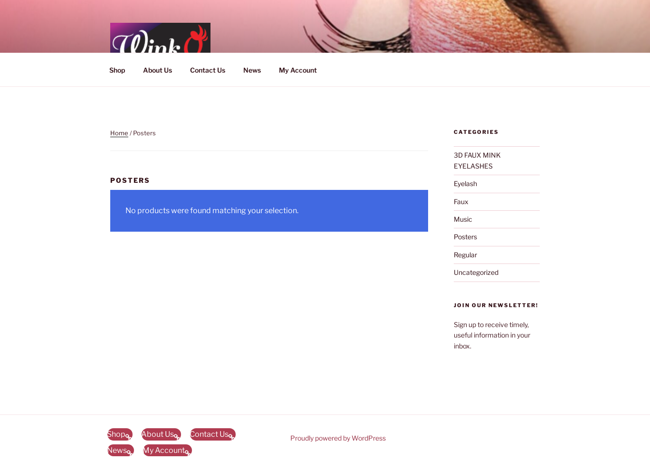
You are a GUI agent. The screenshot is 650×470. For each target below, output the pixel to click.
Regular (465, 255)
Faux (461, 201)
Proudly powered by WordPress (338, 438)
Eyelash (465, 183)
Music (463, 219)
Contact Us (207, 70)
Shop (117, 70)
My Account (298, 70)
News (252, 70)
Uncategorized (476, 272)
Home (119, 133)
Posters (465, 237)
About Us (157, 70)
